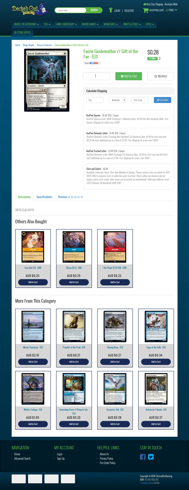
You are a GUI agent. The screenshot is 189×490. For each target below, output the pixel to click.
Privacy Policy (106, 458)
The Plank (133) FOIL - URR (115, 268)
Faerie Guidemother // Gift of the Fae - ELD (71, 45)
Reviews (70, 197)
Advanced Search (22, 458)
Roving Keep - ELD (115, 347)
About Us (104, 454)
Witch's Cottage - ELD (33, 409)
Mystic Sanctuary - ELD (33, 347)
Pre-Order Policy (107, 463)
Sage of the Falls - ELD (156, 347)
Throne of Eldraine (44, 45)
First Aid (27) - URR (33, 268)
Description (24, 197)
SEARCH (94, 10)
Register (129, 11)
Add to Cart (129, 76)
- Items (158, 10)
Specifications (44, 197)
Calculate (162, 100)
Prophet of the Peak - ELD (74, 347)
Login (117, 11)
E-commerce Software (147, 482)
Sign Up (61, 458)
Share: (92, 63)
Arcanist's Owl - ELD (115, 409)
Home (17, 45)
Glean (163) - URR (74, 268)
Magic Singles (28, 45)
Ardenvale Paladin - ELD (156, 409)
